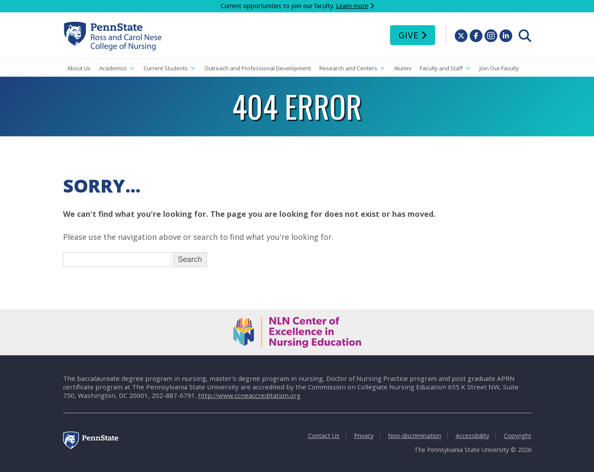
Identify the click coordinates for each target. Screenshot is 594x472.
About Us (79, 68)
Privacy (363, 436)
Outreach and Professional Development (257, 68)
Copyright (517, 436)
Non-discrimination (414, 436)
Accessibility (472, 436)
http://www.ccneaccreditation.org (249, 395)
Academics (117, 68)
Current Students (169, 68)
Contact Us (323, 436)
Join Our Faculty (499, 68)
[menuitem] (525, 35)
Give (409, 35)
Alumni (402, 68)
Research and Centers (352, 68)
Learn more (352, 6)
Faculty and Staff (445, 68)
